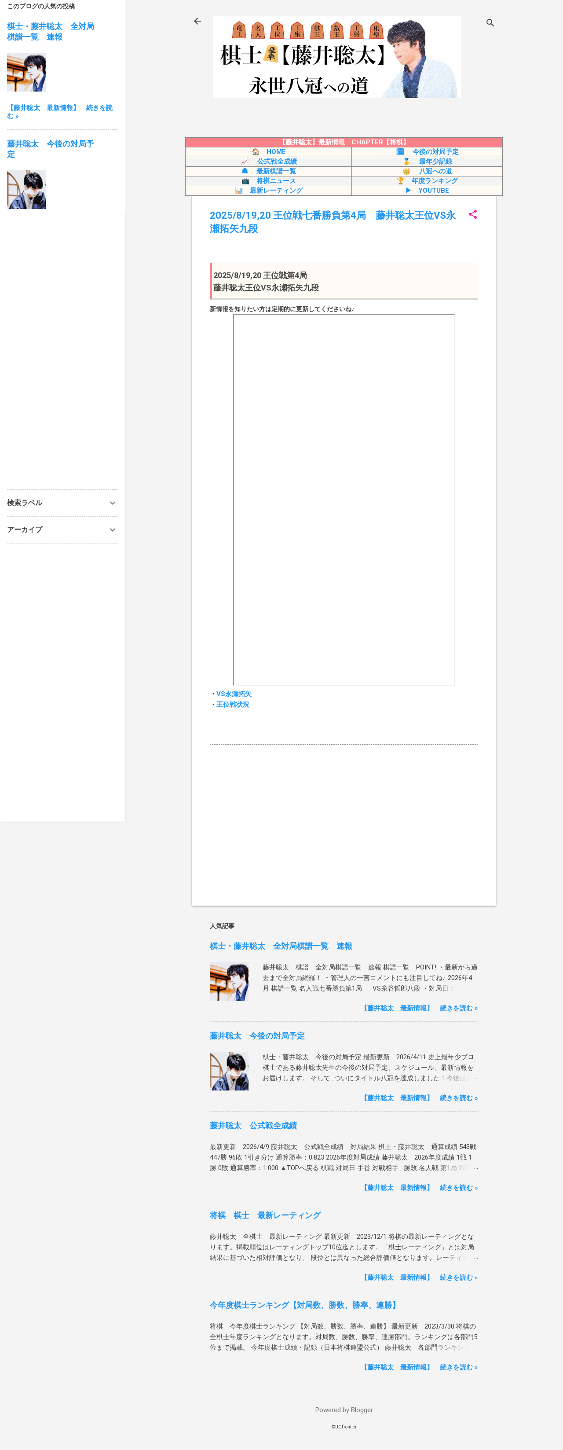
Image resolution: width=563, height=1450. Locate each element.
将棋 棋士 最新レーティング (265, 1215)
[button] (473, 215)
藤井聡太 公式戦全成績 (253, 1125)
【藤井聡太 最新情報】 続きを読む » (419, 1008)
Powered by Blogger (344, 1410)
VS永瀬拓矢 (234, 694)
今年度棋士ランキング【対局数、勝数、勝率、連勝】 (305, 1305)
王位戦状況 (232, 704)
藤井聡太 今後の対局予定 (257, 1035)
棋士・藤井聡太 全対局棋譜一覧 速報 (281, 946)
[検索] (490, 24)
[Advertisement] (344, 823)
